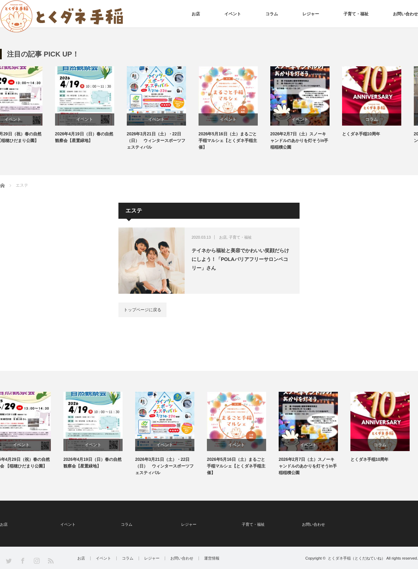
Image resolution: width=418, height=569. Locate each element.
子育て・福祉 (356, 14)
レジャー (310, 14)
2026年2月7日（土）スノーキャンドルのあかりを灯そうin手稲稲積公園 (316, 141)
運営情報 (211, 558)
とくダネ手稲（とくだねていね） (356, 558)
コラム (271, 14)
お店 (196, 14)
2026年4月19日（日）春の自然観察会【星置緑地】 (101, 137)
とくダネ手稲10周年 (378, 134)
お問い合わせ (405, 14)
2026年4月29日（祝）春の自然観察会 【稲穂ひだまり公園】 (29, 137)
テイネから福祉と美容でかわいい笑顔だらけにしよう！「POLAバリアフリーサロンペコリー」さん (240, 259)
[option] (36, 105)
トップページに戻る (142, 309)
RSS (50, 560)
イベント (232, 14)
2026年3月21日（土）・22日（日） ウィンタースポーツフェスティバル (173, 141)
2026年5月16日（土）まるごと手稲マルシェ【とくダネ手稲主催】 (244, 141)
